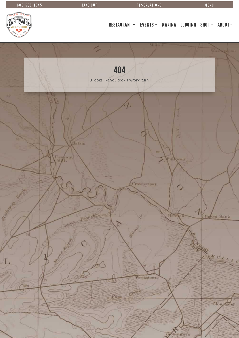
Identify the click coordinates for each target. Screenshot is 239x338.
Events (147, 24)
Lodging (188, 24)
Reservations (149, 4)
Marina (169, 24)
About (223, 24)
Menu (209, 4)
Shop (205, 24)
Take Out (89, 4)
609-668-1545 (29, 4)
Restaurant (120, 24)
